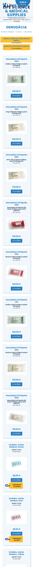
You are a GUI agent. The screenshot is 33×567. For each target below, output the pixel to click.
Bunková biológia (7, 32)
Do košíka (16, 96)
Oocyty (19, 32)
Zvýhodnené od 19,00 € (16, 486)
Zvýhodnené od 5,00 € (16, 539)
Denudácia (28, 32)
